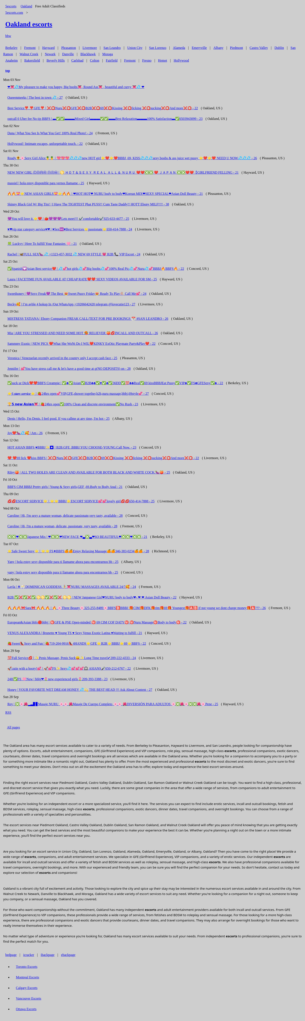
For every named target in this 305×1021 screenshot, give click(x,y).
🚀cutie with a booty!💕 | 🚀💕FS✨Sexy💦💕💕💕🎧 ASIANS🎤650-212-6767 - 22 (69, 668)
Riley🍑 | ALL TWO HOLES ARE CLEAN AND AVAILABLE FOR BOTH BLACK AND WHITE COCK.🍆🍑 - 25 (88, 472)
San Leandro (112, 48)
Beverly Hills (56, 60)
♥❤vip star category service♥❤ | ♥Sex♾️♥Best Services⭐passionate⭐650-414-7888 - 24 (69, 229)
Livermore (90, 48)
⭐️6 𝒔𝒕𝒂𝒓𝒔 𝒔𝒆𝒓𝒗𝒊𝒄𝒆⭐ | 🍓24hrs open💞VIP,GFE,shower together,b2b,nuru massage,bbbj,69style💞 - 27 (78, 393)
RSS (8, 712)
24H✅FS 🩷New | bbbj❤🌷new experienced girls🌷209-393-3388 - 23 (57, 679)
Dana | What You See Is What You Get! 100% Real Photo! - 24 (50, 133)
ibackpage (47, 955)
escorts (28, 24)
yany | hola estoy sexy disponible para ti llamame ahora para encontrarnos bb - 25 (62, 572)
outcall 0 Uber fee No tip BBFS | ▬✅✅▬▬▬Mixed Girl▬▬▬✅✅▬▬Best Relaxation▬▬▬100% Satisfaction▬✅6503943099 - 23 (104, 119)
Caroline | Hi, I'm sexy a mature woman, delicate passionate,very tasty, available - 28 (65, 515)
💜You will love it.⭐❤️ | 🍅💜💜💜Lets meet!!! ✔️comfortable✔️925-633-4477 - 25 (68, 218)
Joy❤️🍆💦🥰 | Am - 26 (25, 433)
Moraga (107, 54)
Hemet (162, 60)
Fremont (30, 48)
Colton (94, 60)
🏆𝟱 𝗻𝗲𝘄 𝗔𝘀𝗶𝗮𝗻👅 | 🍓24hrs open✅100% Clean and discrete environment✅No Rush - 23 (72, 404)
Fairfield (112, 60)
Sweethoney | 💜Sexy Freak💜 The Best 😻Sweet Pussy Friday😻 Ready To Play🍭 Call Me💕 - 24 (76, 293)
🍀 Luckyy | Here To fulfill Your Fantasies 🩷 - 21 (42, 243)
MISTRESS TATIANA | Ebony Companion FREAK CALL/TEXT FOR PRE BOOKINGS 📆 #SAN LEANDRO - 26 (87, 318)
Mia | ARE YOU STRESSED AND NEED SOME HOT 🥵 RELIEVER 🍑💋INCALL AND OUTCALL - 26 (82, 333)
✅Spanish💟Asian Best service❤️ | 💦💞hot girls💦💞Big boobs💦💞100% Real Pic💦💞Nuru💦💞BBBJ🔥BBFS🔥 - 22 (95, 268)
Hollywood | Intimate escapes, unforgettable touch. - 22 (45, 143)
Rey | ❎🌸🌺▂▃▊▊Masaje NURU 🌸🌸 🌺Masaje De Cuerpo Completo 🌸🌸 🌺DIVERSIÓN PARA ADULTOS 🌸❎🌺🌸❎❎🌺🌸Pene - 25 (112, 704)
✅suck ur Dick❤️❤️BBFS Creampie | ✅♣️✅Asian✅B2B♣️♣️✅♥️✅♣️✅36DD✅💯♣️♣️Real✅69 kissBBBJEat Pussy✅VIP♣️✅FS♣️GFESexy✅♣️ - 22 (115, 383)
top (7, 70)
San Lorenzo (157, 48)
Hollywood (181, 60)
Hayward (48, 48)
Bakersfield (32, 60)
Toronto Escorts (26, 966)
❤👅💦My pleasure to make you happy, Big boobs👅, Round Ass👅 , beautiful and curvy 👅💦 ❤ (75, 87)
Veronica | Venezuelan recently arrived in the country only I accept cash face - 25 (62, 358)
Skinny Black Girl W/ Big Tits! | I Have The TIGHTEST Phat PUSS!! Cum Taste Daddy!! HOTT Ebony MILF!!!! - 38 (88, 204)
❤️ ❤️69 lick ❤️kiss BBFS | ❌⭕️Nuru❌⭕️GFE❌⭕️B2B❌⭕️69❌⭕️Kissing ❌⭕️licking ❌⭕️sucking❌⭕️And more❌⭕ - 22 (103, 458)
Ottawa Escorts (26, 1009)
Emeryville (199, 48)
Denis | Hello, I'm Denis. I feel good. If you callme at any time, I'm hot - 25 (58, 418)
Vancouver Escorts (28, 998)
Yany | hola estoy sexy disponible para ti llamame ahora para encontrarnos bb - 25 (62, 562)
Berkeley (11, 48)
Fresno (146, 60)
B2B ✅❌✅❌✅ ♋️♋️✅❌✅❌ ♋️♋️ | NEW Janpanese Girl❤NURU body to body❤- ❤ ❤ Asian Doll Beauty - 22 (91, 597)
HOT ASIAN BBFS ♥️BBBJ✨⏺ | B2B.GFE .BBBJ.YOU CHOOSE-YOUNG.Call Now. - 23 (71, 447)
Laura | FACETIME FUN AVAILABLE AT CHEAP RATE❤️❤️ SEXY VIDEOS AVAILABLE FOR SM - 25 (82, 279)
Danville (68, 54)
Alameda (179, 48)
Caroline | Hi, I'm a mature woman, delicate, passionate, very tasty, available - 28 (62, 526)
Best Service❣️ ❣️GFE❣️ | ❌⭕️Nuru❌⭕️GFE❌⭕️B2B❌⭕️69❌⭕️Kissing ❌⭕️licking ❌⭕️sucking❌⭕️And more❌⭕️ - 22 (102, 108)
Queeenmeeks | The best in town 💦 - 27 (35, 97)
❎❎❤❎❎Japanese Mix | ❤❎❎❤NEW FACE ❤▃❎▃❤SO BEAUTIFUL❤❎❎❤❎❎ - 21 (77, 537)
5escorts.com (14, 12)
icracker (28, 955)
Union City (135, 48)
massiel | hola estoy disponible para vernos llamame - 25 (45, 183)
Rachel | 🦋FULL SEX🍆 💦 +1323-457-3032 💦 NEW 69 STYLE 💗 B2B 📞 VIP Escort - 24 (73, 254)
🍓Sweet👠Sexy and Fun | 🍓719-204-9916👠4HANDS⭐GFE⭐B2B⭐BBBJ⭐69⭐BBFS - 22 (76, 643)
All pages (13, 727)
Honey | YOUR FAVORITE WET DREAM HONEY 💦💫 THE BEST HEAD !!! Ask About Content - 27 (79, 689)
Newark (50, 54)
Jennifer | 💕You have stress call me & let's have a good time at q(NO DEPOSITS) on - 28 (69, 368)
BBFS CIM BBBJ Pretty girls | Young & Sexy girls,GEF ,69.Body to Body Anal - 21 (64, 487)
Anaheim (11, 60)
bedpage (11, 955)
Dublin (279, 48)
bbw (8, 36)
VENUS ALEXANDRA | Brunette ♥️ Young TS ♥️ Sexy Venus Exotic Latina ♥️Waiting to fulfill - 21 (74, 633)
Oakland (26, 6)
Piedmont (236, 48)
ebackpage (68, 955)
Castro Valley (259, 48)
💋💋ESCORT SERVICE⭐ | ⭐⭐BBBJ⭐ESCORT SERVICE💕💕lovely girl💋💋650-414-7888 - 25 (81, 501)
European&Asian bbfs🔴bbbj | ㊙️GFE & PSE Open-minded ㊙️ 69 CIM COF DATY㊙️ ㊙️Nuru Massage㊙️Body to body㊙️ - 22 (97, 622)
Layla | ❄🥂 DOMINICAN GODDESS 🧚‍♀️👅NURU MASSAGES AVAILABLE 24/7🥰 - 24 (71, 587)
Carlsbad (77, 60)
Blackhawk (88, 54)
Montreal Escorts (27, 977)
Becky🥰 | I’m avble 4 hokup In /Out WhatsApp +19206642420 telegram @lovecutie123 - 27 (71, 304)
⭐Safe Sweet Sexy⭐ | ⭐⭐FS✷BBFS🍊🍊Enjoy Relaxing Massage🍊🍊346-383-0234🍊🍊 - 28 (78, 551)
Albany (218, 48)
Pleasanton (68, 48)
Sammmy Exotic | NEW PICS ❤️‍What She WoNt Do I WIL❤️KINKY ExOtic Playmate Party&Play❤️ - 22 (81, 343)
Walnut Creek (28, 54)
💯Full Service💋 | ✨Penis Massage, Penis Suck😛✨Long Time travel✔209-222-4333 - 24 (71, 658)
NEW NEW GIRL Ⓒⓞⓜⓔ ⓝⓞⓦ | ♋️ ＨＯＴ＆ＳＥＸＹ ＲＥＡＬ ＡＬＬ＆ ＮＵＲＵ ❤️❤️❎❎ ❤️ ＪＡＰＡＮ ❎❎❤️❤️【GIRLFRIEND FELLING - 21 (122, 172)
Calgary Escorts (26, 988)
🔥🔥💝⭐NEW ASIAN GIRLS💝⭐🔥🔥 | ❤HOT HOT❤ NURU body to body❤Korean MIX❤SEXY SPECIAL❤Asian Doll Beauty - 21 (105, 193)
